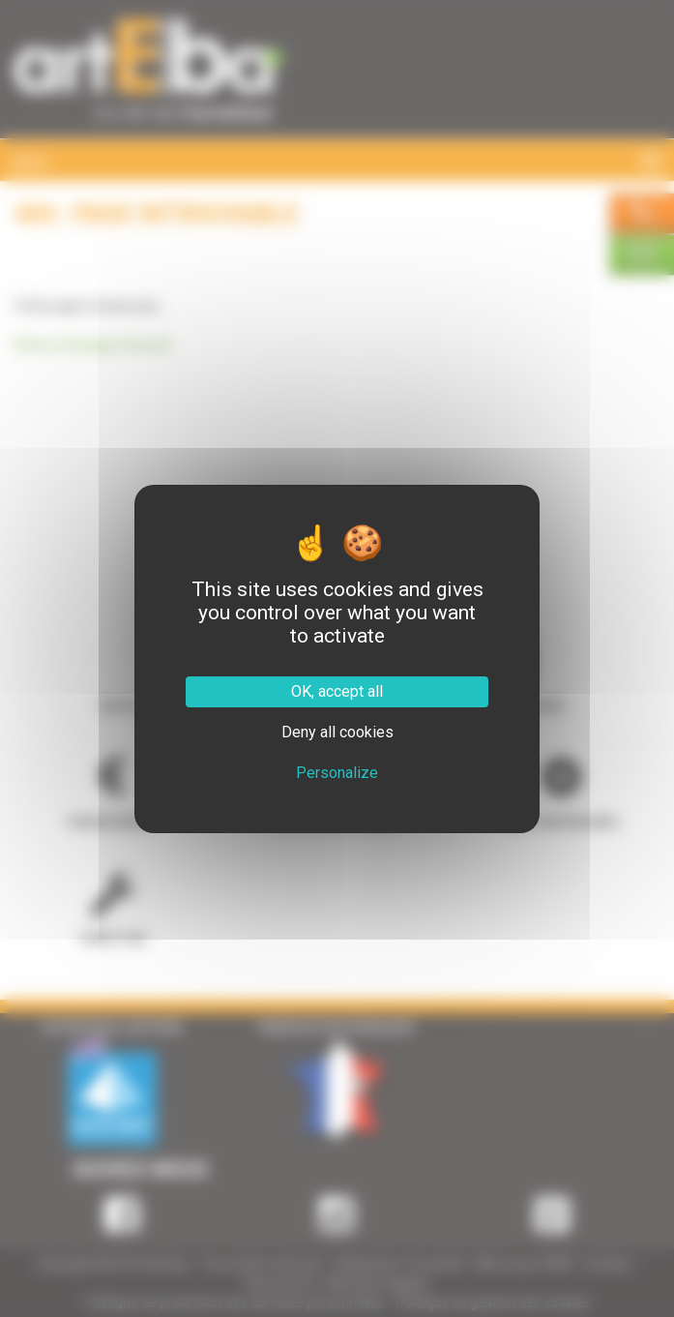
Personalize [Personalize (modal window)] (337, 772)
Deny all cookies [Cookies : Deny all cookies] (337, 732)
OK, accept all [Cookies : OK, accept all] (337, 691)
